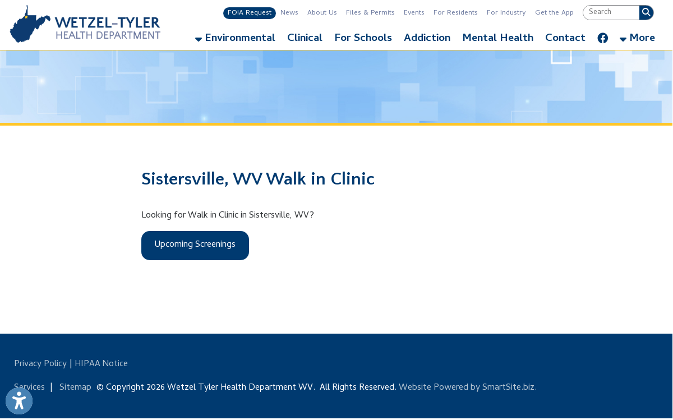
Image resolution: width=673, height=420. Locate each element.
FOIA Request (249, 13)
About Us (322, 13)
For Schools (363, 39)
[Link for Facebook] (603, 36)
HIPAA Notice (101, 364)
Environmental (235, 39)
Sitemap (75, 388)
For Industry (506, 13)
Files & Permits (370, 13)
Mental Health (497, 39)
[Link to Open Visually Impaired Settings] (19, 400)
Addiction (427, 39)
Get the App (554, 13)
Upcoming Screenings (195, 245)
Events (414, 13)
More (637, 39)
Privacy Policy (40, 364)
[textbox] (611, 13)
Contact (565, 39)
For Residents (456, 13)
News (289, 13)
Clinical (304, 39)
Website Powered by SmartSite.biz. (468, 388)
